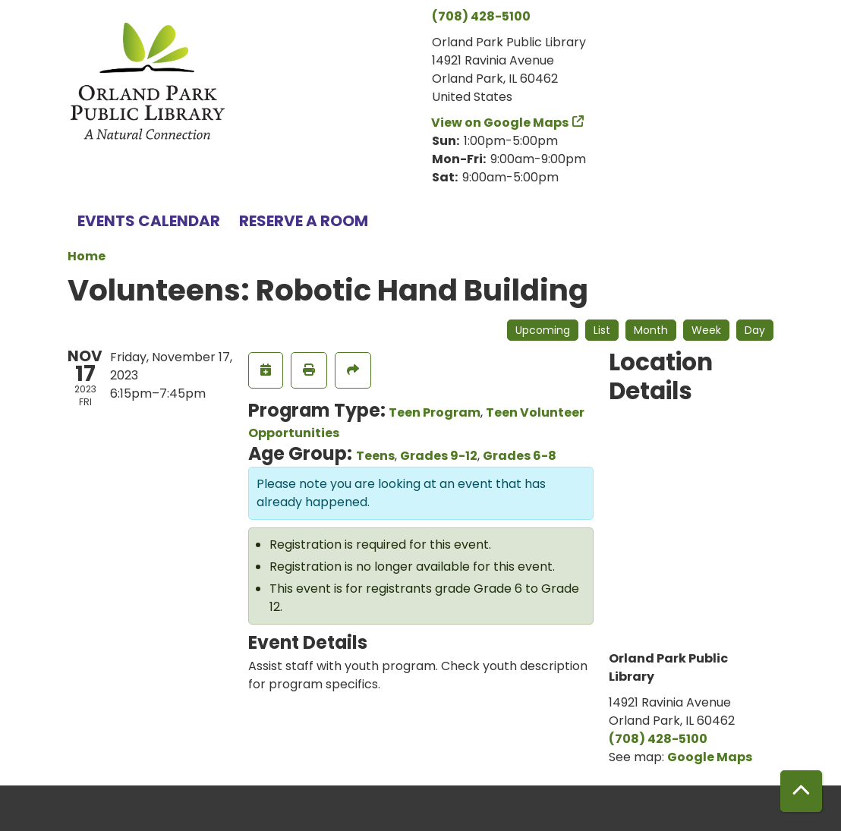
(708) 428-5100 (481, 16)
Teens (375, 455)
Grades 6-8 (519, 455)
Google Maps (709, 757)
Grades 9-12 (438, 455)
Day (755, 330)
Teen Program (434, 412)
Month (651, 330)
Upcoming (542, 330)
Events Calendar (148, 220)
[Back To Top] (801, 791)
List (602, 330)
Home (87, 256)
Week (706, 330)
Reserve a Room (303, 220)
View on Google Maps (500, 122)
